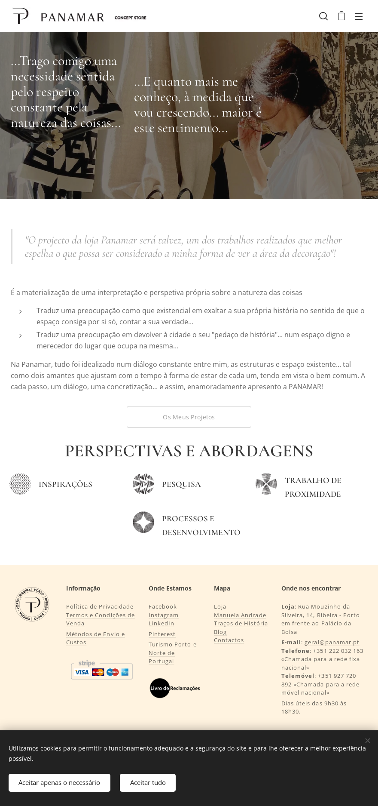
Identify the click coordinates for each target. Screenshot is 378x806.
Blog (220, 632)
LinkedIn (161, 623)
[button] (323, 16)
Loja (220, 606)
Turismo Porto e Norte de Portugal (173, 652)
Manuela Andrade (240, 615)
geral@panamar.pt (332, 642)
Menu (359, 16)
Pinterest (162, 634)
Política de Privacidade (100, 606)
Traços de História (241, 623)
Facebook (163, 606)
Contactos (229, 640)
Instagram (164, 615)
